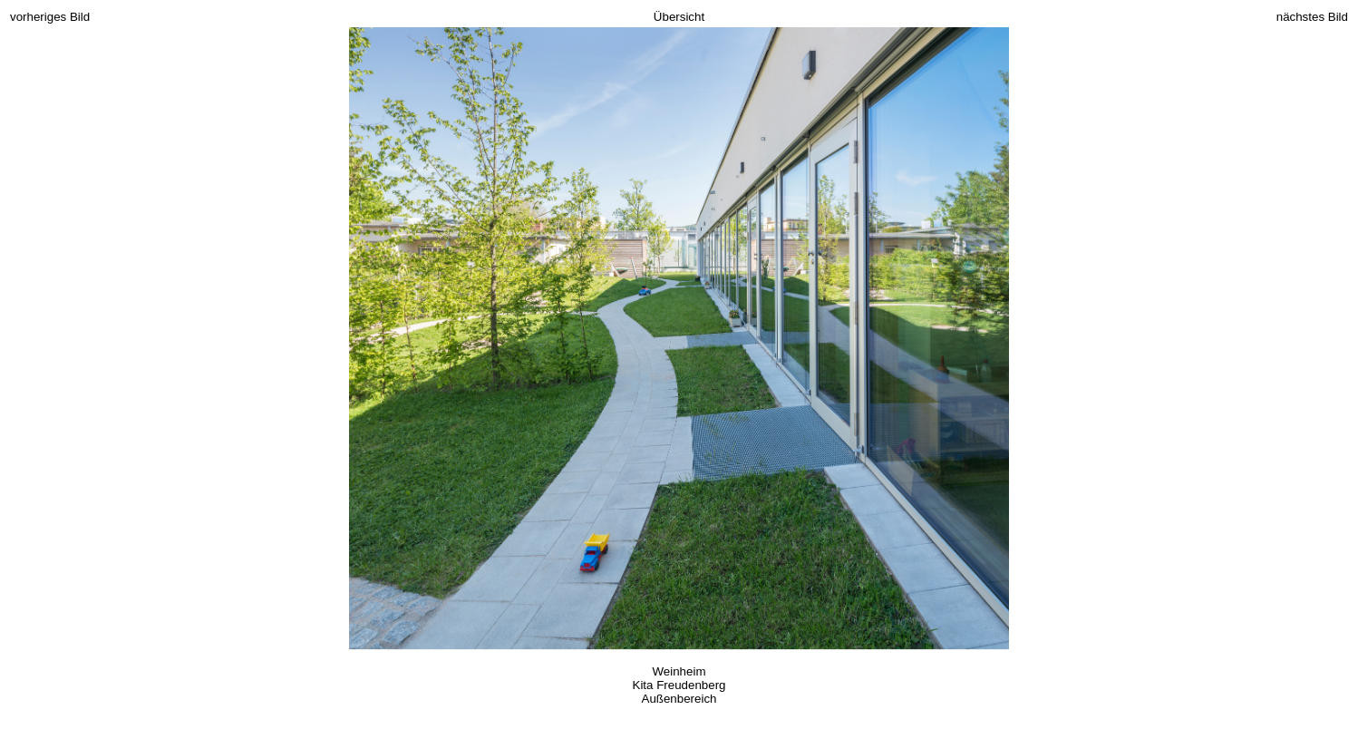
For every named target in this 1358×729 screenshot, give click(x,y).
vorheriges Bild (50, 17)
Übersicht (679, 17)
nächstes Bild (1312, 17)
